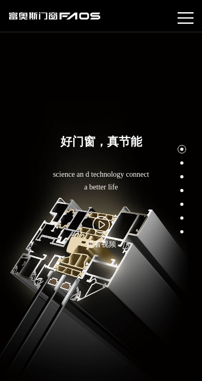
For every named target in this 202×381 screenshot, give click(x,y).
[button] (182, 149)
